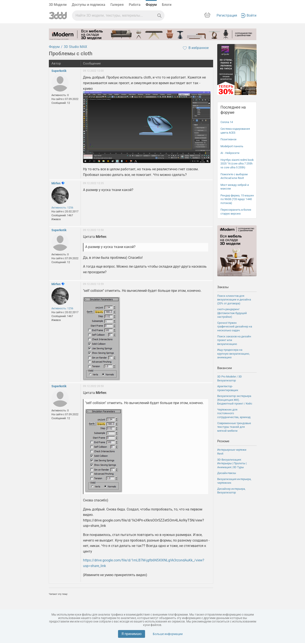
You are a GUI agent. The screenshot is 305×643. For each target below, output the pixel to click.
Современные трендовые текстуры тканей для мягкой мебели (234, 427)
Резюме (223, 441)
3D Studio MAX (75, 47)
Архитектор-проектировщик (227, 388)
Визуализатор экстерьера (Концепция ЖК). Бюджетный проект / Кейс (234, 399)
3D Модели (58, 5)
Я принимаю (131, 634)
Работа (135, 5)
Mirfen (56, 183)
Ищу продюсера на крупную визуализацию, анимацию (233, 353)
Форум (151, 5)
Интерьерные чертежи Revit (231, 451)
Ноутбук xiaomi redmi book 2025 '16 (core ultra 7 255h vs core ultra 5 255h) (237, 163)
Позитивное (228, 139)
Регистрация (227, 15)
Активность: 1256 (62, 207)
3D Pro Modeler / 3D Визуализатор (229, 378)
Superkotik (58, 71)
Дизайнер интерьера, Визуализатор (231, 490)
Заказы (223, 287)
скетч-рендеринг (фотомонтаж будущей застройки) (232, 313)
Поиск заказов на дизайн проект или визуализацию (234, 340)
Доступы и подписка (88, 5)
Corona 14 (226, 122)
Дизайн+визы (226, 473)
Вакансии (224, 368)
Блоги (166, 5)
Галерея (117, 5)
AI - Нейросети (230, 153)
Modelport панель (231, 146)
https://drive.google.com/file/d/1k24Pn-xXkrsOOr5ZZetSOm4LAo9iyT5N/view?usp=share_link (147, 548)
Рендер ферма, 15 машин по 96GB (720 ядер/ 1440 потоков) (237, 199)
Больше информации (168, 634)
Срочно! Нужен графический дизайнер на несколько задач (234, 326)
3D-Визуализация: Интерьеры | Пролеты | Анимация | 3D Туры (232, 463)
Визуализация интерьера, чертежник (234, 481)
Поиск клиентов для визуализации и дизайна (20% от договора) (234, 299)
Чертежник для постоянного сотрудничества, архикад (234, 413)
